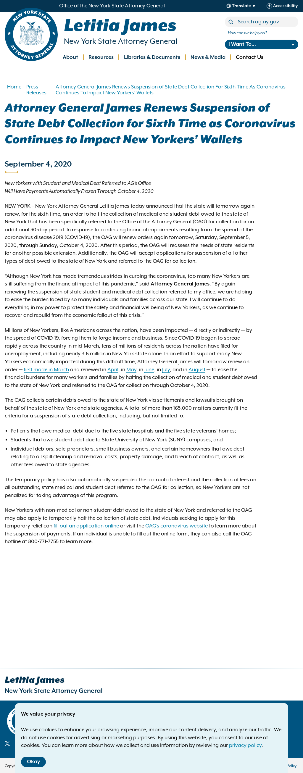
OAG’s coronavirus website (176, 526)
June (149, 370)
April (112, 370)
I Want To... (242, 44)
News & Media (208, 57)
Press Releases (36, 90)
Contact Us (249, 57)
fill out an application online (86, 526)
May (131, 370)
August (196, 370)
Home (14, 87)
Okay (33, 762)
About (70, 57)
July (166, 370)
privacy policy (245, 745)
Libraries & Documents (152, 57)
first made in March (46, 370)
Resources (101, 57)
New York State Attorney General (120, 41)
